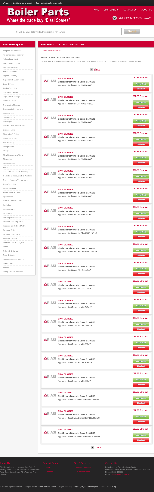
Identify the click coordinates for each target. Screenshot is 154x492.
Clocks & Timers (9, 101)
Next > (99, 70)
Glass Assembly (9, 184)
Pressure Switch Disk (11, 234)
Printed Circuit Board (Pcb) (13, 242)
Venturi (6, 268)
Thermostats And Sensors (13, 259)
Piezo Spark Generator (12, 218)
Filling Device (8, 147)
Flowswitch (7, 159)
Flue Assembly (9, 163)
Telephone (49, 472)
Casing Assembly (10, 88)
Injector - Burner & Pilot (12, 201)
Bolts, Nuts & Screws (11, 63)
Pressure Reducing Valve (13, 222)
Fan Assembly (8, 142)
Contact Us (130, 10)
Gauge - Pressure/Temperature (15, 180)
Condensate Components (13, 109)
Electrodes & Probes (11, 134)
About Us (147, 10)
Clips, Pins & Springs (11, 97)
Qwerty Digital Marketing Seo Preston (90, 487)
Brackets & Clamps (10, 67)
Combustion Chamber (11, 105)
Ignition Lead (8, 197)
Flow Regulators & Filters (13, 155)
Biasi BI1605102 (55, 51)
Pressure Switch (9, 230)
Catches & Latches (10, 92)
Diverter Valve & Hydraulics (14, 126)
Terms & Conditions (83, 468)
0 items (128, 17)
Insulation (7, 205)
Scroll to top (111, 487)
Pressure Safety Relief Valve (14, 226)
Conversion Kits (9, 117)
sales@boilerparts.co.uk (120, 474)
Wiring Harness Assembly (13, 272)
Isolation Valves (9, 209)
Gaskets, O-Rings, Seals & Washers (17, 176)
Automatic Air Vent (10, 59)
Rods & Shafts (8, 255)
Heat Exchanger (9, 188)
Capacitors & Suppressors (13, 80)
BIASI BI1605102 (65, 78)
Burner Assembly (10, 71)
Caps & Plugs (8, 84)
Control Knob (8, 113)
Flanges (6, 151)
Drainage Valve (9, 130)
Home (96, 10)
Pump (5, 247)
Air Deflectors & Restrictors (13, 55)
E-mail (47, 468)
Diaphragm (7, 122)
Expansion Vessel (10, 138)
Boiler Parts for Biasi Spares (45, 487)
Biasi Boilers (111, 10)
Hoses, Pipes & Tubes (12, 192)
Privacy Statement (83, 472)
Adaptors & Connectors (12, 51)
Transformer (8, 263)
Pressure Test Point (10, 238)
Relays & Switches (10, 251)
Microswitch (7, 213)
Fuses (5, 167)
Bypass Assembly (10, 76)
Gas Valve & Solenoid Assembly (15, 172)
